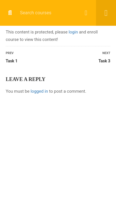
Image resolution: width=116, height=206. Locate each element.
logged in (39, 91)
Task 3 (104, 61)
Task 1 (11, 61)
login (73, 32)
